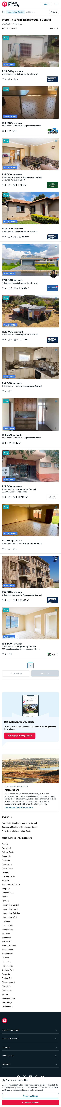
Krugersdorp (17, 24)
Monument (6, 937)
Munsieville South (9, 945)
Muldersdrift (7, 941)
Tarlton (5, 994)
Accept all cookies (30, 1102)
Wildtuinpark (7, 1006)
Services (29, 1047)
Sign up (47, 4)
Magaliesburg (7, 929)
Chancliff (5, 872)
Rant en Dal (6, 978)
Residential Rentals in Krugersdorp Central (19, 823)
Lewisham (6, 921)
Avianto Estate (8, 852)
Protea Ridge (7, 966)
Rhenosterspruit (8, 982)
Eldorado (5, 880)
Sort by (52, 29)
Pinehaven (6, 962)
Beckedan (6, 860)
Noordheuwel (7, 954)
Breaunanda (7, 864)
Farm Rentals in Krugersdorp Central (17, 831)
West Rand (6, 24)
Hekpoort (6, 889)
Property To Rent (29, 1039)
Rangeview (6, 974)
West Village (7, 1002)
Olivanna (5, 958)
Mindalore (6, 933)
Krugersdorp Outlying (11, 913)
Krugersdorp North (10, 909)
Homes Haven (7, 893)
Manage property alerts (20, 735)
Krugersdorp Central (10, 905)
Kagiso (5, 897)
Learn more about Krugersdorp (19, 807)
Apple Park (6, 848)
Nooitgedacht (7, 949)
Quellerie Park (7, 970)
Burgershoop (7, 868)
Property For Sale (29, 1030)
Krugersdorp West (9, 917)
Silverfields (6, 986)
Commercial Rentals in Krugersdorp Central (19, 827)
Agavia (5, 844)
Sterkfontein (7, 990)
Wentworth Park (8, 998)
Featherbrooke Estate (11, 884)
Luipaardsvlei (7, 925)
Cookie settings (30, 1096)
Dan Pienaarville (8, 876)
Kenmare (5, 901)
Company (29, 1064)
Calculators (29, 1056)
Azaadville (6, 856)
